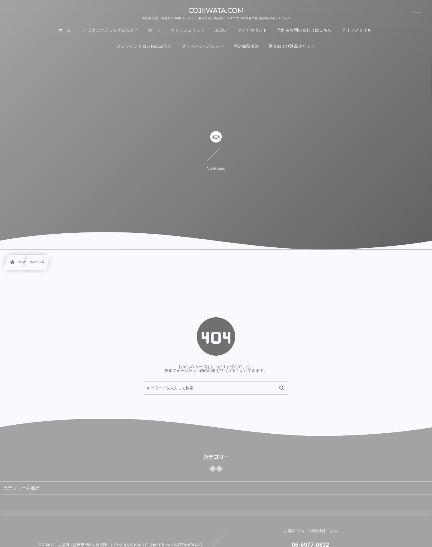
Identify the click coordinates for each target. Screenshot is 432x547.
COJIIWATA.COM (216, 10)
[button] (416, 8)
